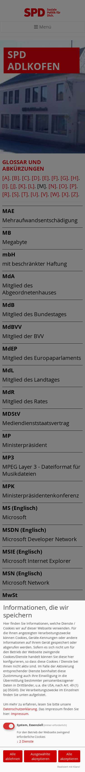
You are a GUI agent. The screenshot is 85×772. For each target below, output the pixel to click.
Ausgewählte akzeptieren (40, 756)
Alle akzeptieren (69, 756)
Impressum (19, 714)
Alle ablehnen (12, 756)
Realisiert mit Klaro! (68, 766)
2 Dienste (25, 741)
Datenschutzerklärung (20, 709)
